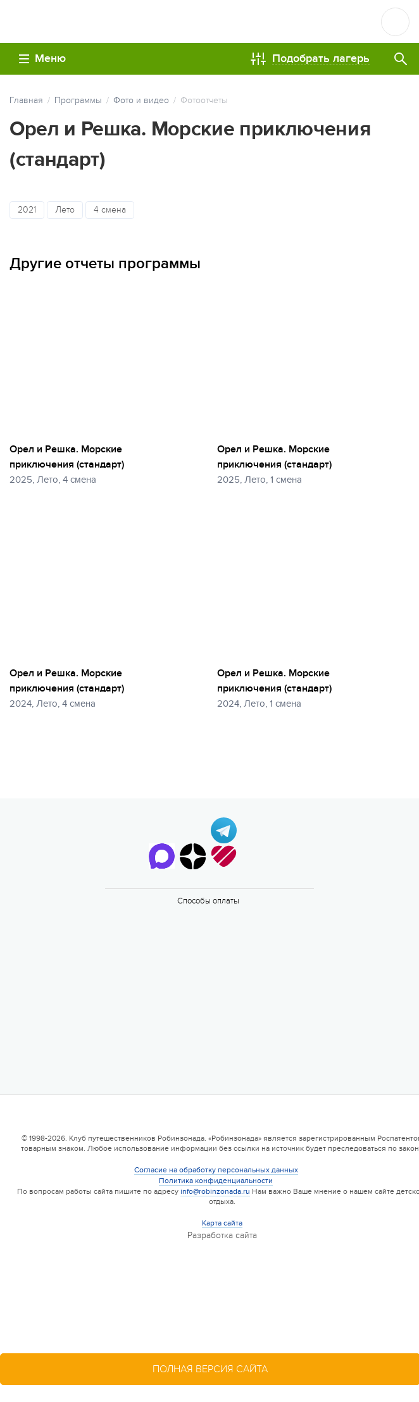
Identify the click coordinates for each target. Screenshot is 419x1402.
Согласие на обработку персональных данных (216, 1169)
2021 (27, 209)
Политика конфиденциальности (216, 1180)
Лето (65, 209)
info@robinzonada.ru (215, 1191)
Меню (42, 58)
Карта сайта (222, 1223)
